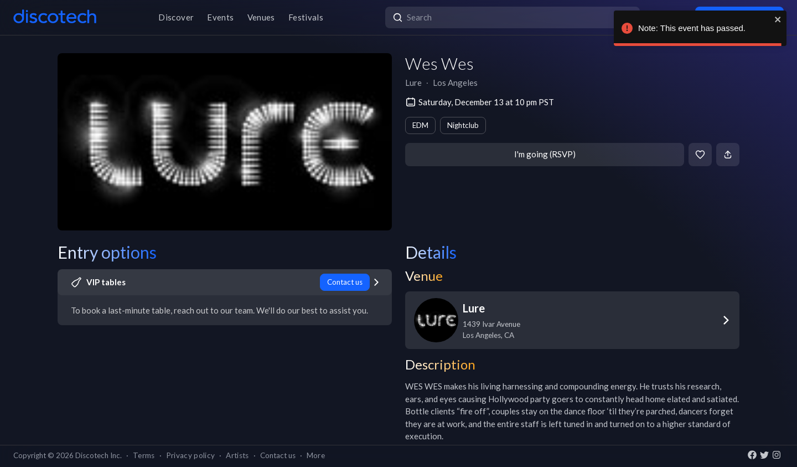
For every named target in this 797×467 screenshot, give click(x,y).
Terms (144, 455)
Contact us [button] (278, 455)
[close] (778, 19)
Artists (237, 455)
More (316, 455)
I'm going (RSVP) (545, 154)
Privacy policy (190, 455)
